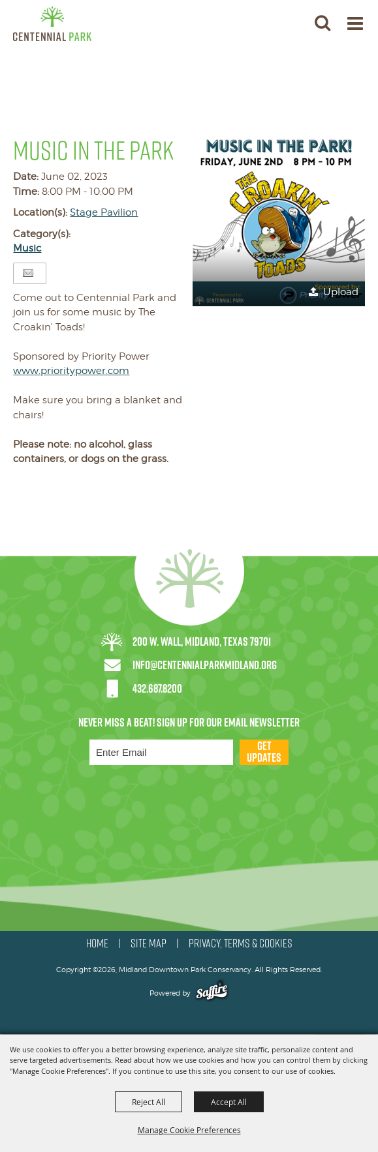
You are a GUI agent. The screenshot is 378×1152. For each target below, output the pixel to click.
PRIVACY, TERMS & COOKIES (240, 943)
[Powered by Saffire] (212, 993)
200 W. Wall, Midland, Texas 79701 (202, 641)
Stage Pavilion (104, 212)
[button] (279, 220)
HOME (97, 943)
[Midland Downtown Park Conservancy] (52, 24)
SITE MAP (148, 943)
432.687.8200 (157, 688)
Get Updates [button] (264, 752)
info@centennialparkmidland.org (205, 665)
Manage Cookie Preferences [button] (189, 1130)
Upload (340, 292)
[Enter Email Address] (161, 752)
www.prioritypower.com (71, 371)
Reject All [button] (148, 1102)
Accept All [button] (229, 1102)
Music (27, 248)
